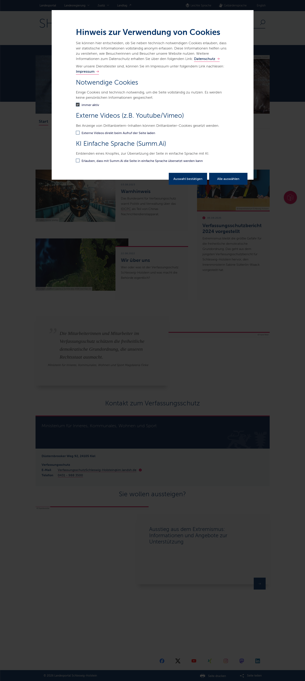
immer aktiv (90, 105)
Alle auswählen (228, 179)
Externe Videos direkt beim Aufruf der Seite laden (118, 133)
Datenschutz (204, 59)
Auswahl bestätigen (187, 179)
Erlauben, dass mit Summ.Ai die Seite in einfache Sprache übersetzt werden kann (142, 161)
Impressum (85, 71)
